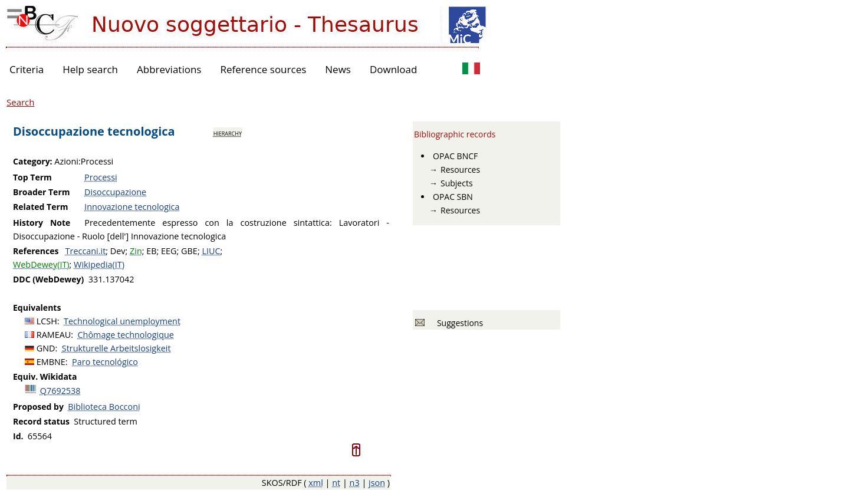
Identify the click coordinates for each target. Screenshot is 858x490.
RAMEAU (54, 334)
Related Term (40, 206)
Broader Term (41, 192)
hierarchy (227, 132)
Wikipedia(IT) (99, 264)
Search (20, 102)
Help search (90, 69)
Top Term (32, 177)
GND (46, 348)
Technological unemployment (122, 321)
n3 (355, 482)
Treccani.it (85, 250)
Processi (100, 177)
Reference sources (263, 69)
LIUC (211, 250)
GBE (189, 250)
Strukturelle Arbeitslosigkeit (116, 348)
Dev (118, 250)
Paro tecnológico (105, 361)
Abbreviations (169, 69)
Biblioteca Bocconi (104, 406)
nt (336, 482)
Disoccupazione (115, 192)
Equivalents (37, 307)
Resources (460, 169)
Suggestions (458, 322)
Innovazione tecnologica (131, 206)
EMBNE (51, 361)
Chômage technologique (126, 334)
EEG (168, 250)
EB (151, 250)
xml (315, 482)
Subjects (456, 183)
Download (394, 69)
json (377, 482)
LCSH (47, 321)
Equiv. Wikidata (45, 376)
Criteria (26, 69)
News (338, 69)
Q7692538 (60, 390)
